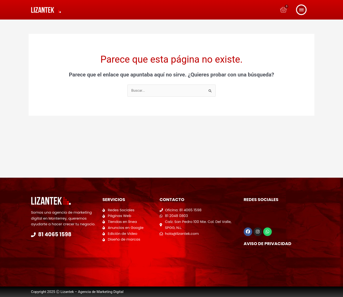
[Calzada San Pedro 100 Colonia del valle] (199, 255)
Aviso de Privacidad (268, 244)
